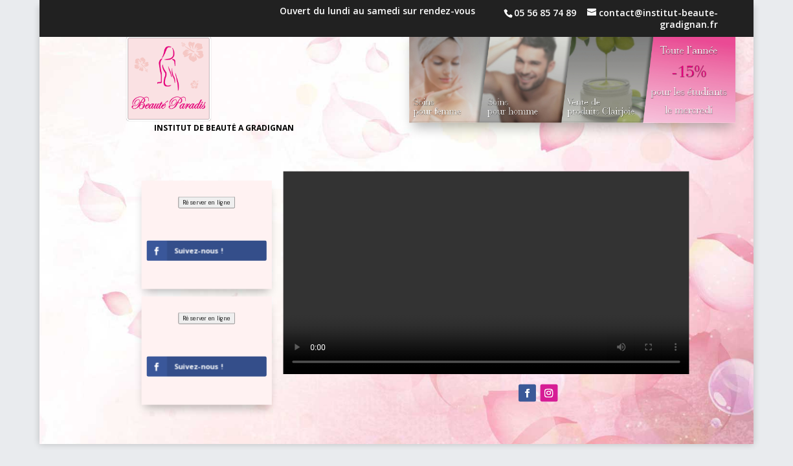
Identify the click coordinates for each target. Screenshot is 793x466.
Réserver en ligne (207, 202)
